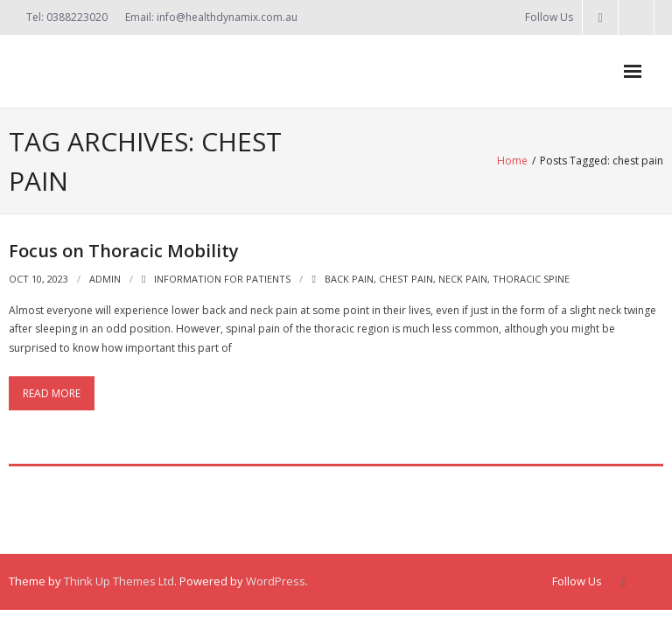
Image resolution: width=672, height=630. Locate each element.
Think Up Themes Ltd (119, 581)
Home (512, 160)
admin (105, 278)
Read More (51, 393)
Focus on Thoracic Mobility (124, 250)
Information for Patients (222, 278)
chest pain (406, 278)
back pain (349, 278)
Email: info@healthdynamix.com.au (211, 17)
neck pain (462, 278)
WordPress (275, 581)
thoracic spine (531, 278)
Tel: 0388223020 (67, 17)
